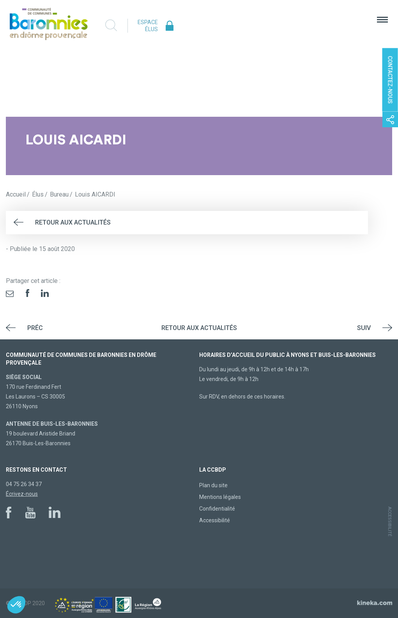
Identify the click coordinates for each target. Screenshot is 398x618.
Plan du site (213, 485)
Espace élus (148, 25)
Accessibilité (214, 520)
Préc (35, 328)
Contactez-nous (390, 80)
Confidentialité (217, 509)
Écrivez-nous (22, 494)
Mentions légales (220, 497)
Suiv (364, 328)
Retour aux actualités (73, 222)
